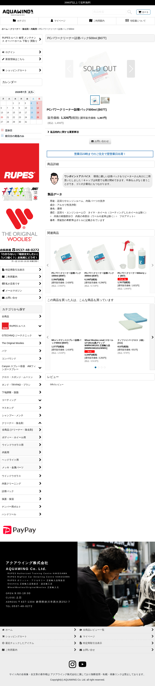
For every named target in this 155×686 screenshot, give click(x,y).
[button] (69, 69)
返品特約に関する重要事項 (63, 132)
